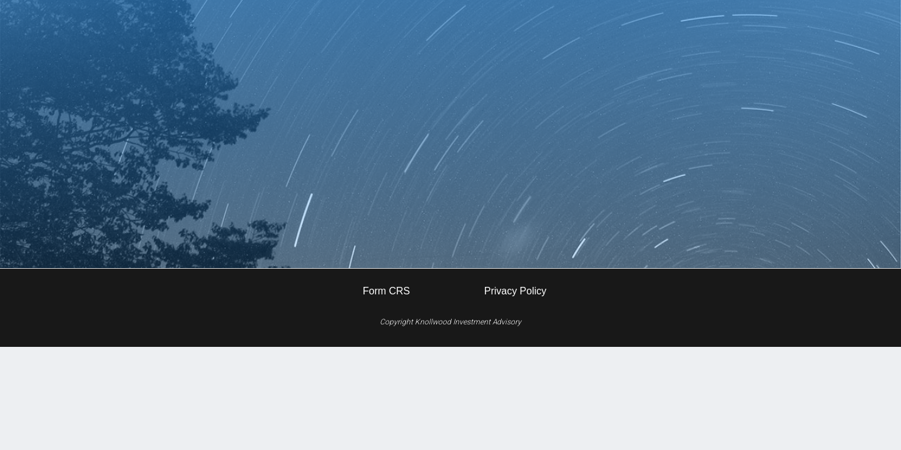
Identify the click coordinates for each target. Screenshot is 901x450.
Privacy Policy (515, 291)
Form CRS (386, 291)
